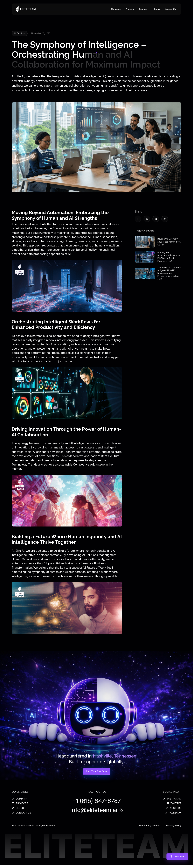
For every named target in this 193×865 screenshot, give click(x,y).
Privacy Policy (173, 825)
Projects (129, 9)
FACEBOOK (173, 812)
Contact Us (170, 9)
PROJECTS (20, 803)
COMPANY (20, 798)
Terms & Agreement (149, 825)
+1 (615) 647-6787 (96, 800)
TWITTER (173, 803)
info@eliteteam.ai (93, 810)
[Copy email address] (121, 810)
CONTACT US (21, 812)
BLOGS (18, 808)
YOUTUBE (173, 808)
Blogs (157, 9)
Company (116, 9)
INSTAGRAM (172, 798)
